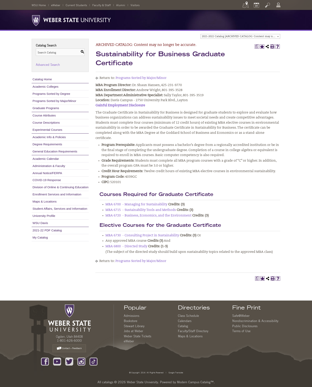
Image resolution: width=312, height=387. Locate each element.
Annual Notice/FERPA (47, 173)
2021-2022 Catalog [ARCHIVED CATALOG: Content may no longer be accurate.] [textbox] (241, 36)
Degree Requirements (47, 144)
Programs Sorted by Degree (51, 93)
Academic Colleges (45, 86)
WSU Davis (40, 223)
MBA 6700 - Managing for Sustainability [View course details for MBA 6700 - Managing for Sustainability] (136, 204)
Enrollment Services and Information (57, 194)
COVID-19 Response (47, 180)
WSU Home (39, 5)
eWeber (55, 5)
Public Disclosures (244, 326)
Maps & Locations (45, 201)
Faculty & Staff (101, 5)
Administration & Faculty (49, 166)
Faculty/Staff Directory (193, 331)
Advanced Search (48, 65)
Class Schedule (188, 316)
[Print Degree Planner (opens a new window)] (257, 46)
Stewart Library (134, 326)
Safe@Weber (241, 316)
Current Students (76, 5)
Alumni (120, 5)
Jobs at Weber (133, 331)
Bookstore (130, 321)
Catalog (183, 326)
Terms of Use (241, 331)
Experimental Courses (47, 129)
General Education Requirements (55, 151)
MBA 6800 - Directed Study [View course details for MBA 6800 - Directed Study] (126, 246)
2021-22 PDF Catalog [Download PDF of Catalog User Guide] (47, 230)
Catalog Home (42, 79)
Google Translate (175, 372)
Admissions (131, 316)
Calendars (184, 321)
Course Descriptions (46, 122)
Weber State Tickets (137, 336)
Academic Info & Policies (49, 137)
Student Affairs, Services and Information (60, 208)
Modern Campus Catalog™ (195, 382)
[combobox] (240, 36)
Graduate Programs (46, 108)
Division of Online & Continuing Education (61, 187)
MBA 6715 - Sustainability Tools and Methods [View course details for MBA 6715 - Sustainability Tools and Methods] (140, 210)
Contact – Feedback (69, 348)
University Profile (44, 215)
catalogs (107, 382)
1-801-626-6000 (69, 340)
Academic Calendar (46, 158)
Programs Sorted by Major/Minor (54, 101)
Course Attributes (44, 115)
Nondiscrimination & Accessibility (255, 321)
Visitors (135, 5)
